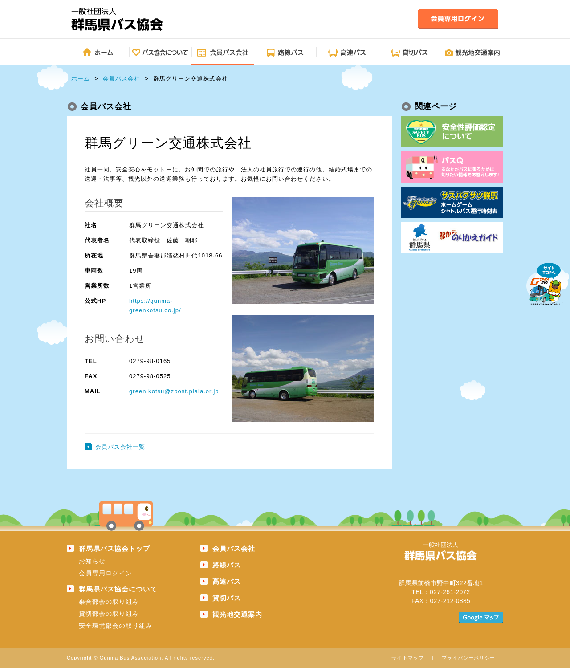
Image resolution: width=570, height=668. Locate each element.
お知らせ (92, 561)
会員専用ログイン (105, 573)
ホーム (80, 78)
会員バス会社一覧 (120, 447)
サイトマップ (407, 657)
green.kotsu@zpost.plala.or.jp (174, 391)
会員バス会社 (121, 78)
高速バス (226, 581)
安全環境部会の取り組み (115, 625)
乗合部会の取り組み (109, 601)
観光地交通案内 (237, 614)
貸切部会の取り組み (109, 613)
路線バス (226, 565)
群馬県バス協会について (118, 589)
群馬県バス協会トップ (114, 548)
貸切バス (226, 598)
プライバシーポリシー (468, 657)
